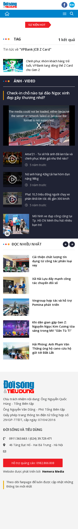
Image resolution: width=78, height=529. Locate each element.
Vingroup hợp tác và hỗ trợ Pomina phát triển (52, 303)
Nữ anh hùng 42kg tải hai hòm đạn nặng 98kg (47, 176)
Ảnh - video (24, 81)
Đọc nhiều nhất (26, 244)
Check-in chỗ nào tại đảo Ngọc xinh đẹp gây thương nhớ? (38, 95)
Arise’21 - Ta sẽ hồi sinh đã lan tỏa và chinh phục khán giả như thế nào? (48, 156)
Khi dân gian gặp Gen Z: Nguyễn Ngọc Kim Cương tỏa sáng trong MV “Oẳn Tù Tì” (53, 326)
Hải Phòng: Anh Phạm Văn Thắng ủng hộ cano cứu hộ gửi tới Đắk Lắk (51, 348)
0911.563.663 (18, 438)
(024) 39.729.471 (41, 438)
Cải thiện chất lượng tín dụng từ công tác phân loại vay (52, 261)
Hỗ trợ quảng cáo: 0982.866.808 (32, 463)
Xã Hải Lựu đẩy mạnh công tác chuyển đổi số (51, 281)
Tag (17, 39)
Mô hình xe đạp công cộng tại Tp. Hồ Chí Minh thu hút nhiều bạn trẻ (52, 220)
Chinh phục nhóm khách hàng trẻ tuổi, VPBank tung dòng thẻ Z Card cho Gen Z (49, 65)
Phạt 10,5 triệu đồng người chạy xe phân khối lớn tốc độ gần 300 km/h (47, 196)
